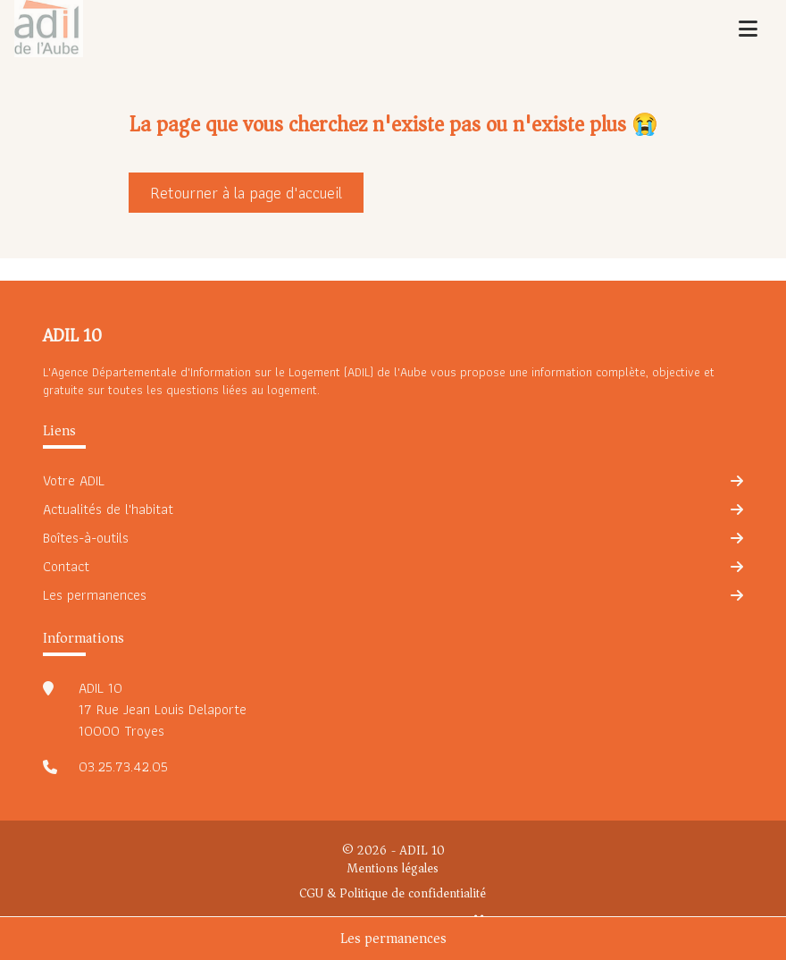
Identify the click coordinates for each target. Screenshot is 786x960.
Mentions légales (393, 869)
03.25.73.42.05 (123, 767)
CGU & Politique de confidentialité (392, 894)
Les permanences (393, 938)
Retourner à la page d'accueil (246, 193)
